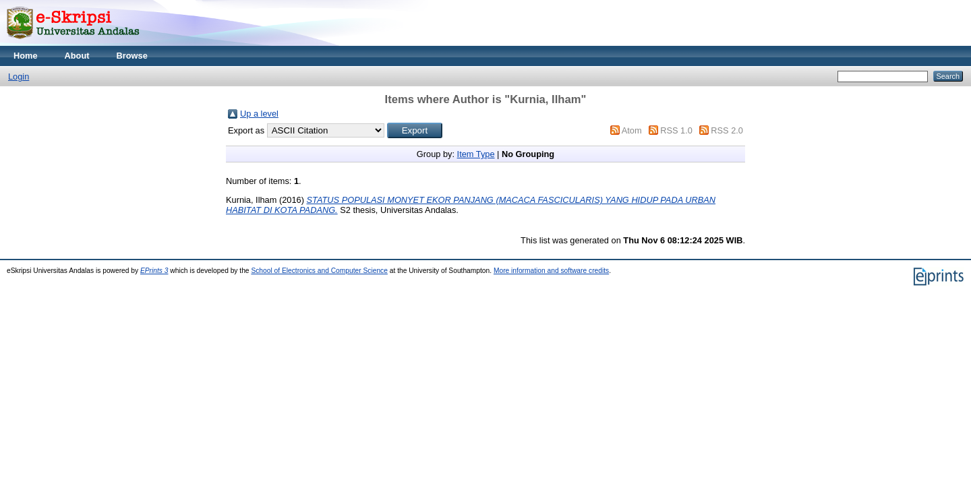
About (77, 56)
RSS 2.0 (727, 130)
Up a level (259, 114)
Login (18, 76)
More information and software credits (551, 270)
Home (25, 56)
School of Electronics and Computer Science (319, 270)
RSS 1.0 (676, 130)
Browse (132, 56)
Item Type (476, 154)
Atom (632, 130)
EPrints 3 (154, 270)
